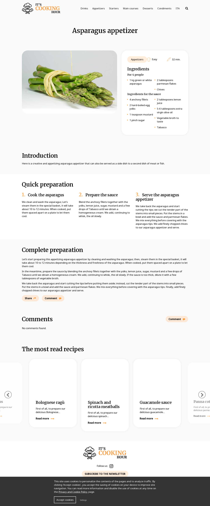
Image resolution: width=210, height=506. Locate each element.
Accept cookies (65, 499)
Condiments (164, 8)
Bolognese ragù (50, 402)
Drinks (84, 8)
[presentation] (8, 394)
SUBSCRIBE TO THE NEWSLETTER (105, 474)
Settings (83, 500)
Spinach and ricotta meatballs (104, 404)
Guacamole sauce (156, 402)
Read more (45, 418)
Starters (114, 8)
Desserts (148, 8)
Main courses (130, 8)
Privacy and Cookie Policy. (73, 491)
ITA (178, 8)
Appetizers (98, 8)
